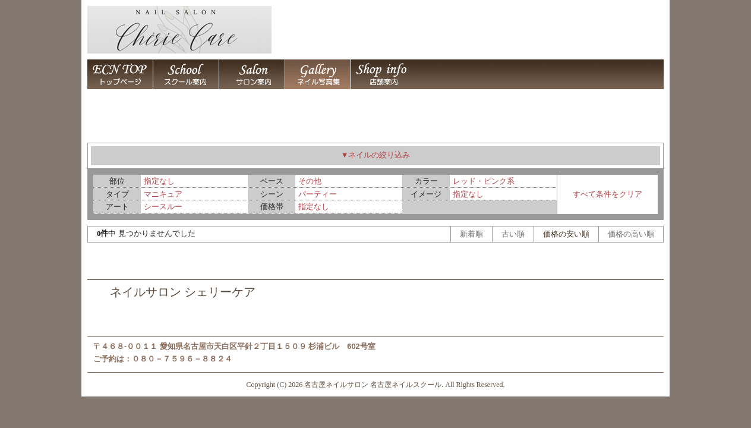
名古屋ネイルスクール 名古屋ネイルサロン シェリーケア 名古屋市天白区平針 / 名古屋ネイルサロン (252, 74)
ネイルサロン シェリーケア (182, 292)
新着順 (471, 233)
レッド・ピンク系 (484, 181)
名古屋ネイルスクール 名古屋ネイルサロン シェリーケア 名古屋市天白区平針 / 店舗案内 (383, 74)
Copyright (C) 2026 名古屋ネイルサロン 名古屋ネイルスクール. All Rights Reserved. (376, 384)
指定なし (159, 181)
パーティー (317, 194)
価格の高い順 (631, 233)
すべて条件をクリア (607, 194)
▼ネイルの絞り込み (376, 155)
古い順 (513, 233)
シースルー (163, 206)
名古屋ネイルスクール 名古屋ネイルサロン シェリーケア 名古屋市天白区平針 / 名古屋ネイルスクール (186, 74)
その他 (309, 181)
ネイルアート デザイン (318, 74)
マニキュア (163, 194)
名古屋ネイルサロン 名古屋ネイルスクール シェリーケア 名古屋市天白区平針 (120, 74)
